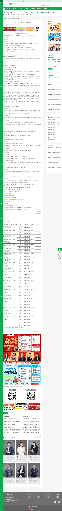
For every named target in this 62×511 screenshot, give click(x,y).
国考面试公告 (27, 412)
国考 (12, 18)
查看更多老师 (37, 437)
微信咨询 (59, 258)
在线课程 (29, 497)
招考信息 (8, 8)
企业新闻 (48, 496)
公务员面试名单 (35, 412)
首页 (5, 18)
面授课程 (47, 5)
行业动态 (48, 497)
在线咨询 (59, 250)
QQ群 (60, 262)
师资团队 (39, 8)
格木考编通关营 (21, 30)
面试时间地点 (11, 412)
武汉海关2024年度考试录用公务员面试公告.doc (11, 199)
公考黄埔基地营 (30, 30)
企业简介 (57, 496)
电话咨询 (59, 254)
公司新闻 (45, 8)
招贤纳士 (57, 497)
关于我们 (51, 8)
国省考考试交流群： (16, 386)
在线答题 (33, 8)
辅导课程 (14, 8)
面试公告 (15, 18)
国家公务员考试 (19, 412)
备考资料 (27, 8)
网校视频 (20, 8)
